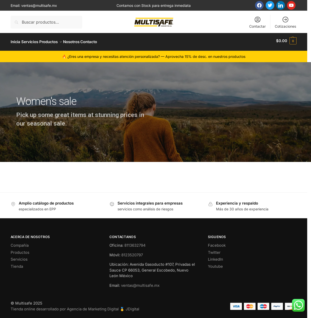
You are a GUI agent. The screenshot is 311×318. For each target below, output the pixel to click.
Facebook (217, 243)
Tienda (17, 264)
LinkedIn (215, 257)
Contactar (257, 22)
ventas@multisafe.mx (39, 5)
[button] (286, 40)
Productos (20, 250)
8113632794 (135, 243)
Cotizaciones (285, 22)
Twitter (214, 250)
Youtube (215, 264)
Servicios (19, 257)
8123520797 (132, 252)
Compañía (20, 243)
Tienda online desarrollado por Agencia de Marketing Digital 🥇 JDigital (75, 306)
